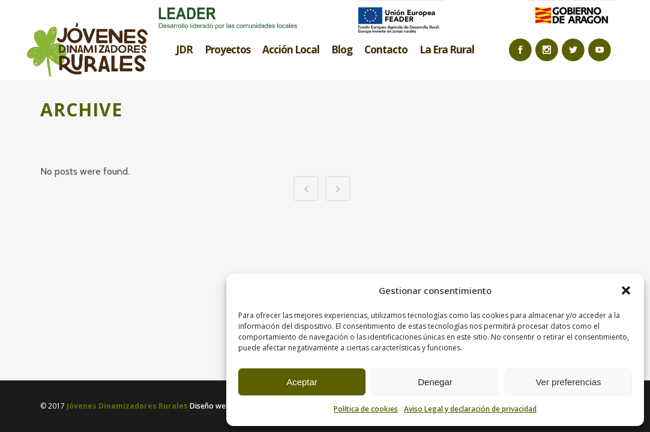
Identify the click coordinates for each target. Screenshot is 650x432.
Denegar (435, 382)
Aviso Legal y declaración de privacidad (470, 409)
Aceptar (301, 382)
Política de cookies (366, 409)
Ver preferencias (568, 382)
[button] (626, 290)
